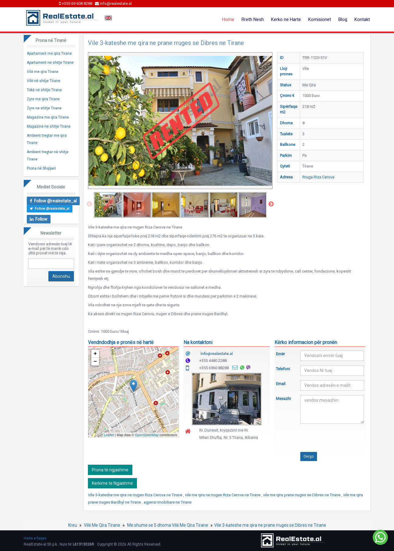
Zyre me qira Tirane (43, 99)
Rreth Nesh (253, 19)
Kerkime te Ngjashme (112, 483)
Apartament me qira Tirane (49, 53)
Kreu (72, 525)
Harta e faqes (35, 538)
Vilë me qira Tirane (42, 72)
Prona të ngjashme (110, 469)
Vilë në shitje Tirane (43, 81)
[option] (108, 205)
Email (280, 383)
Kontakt (362, 19)
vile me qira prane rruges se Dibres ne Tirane (302, 495)
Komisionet (319, 19)
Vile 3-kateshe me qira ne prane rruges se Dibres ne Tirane (270, 525)
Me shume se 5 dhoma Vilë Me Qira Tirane (167, 525)
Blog (342, 19)
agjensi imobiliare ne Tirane (167, 502)
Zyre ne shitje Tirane (44, 108)
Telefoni (283, 369)
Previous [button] (89, 204)
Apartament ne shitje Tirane (50, 62)
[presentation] (322, 440)
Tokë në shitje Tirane (44, 90)
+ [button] (95, 353)
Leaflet (109, 435)
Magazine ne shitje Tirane (49, 126)
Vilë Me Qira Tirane (102, 525)
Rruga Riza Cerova (318, 177)
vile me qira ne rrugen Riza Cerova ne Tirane (223, 495)
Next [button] (271, 204)
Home (228, 19)
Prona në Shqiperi (41, 168)
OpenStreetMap (147, 435)
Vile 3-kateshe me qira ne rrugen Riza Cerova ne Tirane (135, 495)
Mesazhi (283, 398)
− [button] (95, 361)
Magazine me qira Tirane (48, 117)
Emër (280, 354)
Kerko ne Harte (286, 19)
